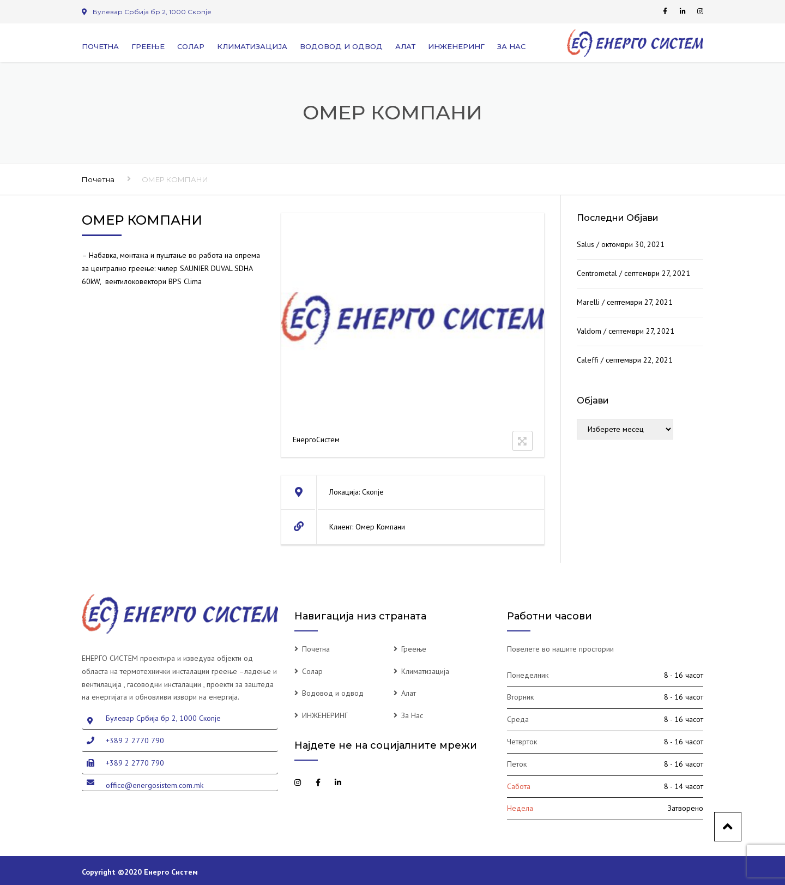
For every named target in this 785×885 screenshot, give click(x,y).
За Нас (511, 46)
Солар (190, 46)
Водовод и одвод (341, 46)
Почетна (100, 46)
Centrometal (597, 273)
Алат (405, 46)
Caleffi (588, 360)
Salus (585, 244)
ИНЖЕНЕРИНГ (456, 46)
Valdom (589, 331)
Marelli (588, 302)
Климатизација (252, 46)
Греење (148, 46)
